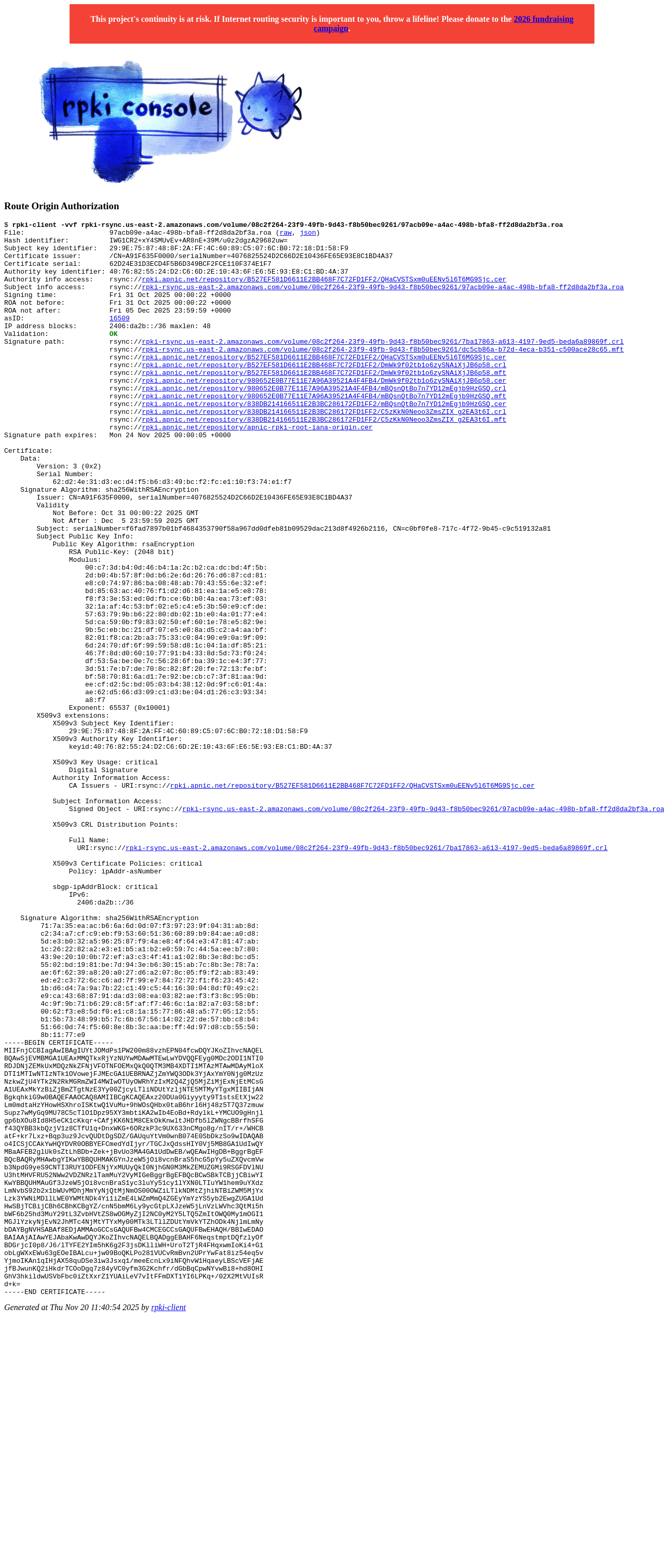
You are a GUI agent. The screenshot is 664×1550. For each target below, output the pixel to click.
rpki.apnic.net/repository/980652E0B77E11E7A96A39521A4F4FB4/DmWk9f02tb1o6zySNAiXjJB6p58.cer (324, 412)
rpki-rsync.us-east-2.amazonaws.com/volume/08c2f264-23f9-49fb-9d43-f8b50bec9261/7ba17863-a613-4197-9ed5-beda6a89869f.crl (383, 366)
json (308, 235)
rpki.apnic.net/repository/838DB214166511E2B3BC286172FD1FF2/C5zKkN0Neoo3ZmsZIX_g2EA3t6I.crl (324, 450)
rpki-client (168, 1522)
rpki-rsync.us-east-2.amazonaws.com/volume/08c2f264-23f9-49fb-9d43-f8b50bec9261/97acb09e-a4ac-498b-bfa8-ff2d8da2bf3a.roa (383, 300)
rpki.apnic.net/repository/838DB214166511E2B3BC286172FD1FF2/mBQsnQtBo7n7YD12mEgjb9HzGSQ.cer (324, 441)
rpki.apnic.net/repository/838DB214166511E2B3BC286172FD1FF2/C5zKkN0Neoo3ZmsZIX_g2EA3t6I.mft (324, 459)
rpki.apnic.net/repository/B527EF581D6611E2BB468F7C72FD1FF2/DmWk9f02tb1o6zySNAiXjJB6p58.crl (324, 394)
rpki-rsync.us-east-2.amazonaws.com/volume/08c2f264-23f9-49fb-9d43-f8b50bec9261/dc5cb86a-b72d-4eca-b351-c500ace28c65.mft (383, 375)
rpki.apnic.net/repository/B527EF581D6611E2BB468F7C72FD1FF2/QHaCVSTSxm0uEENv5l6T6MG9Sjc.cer (324, 291)
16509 (120, 338)
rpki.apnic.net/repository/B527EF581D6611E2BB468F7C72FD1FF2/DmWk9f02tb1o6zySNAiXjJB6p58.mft (324, 403)
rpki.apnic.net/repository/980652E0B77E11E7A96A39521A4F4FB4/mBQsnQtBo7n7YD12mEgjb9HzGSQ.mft (324, 431)
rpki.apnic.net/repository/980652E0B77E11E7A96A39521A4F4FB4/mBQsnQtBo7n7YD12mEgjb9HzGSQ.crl (324, 422)
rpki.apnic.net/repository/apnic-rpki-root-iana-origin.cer (257, 469)
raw (285, 235)
